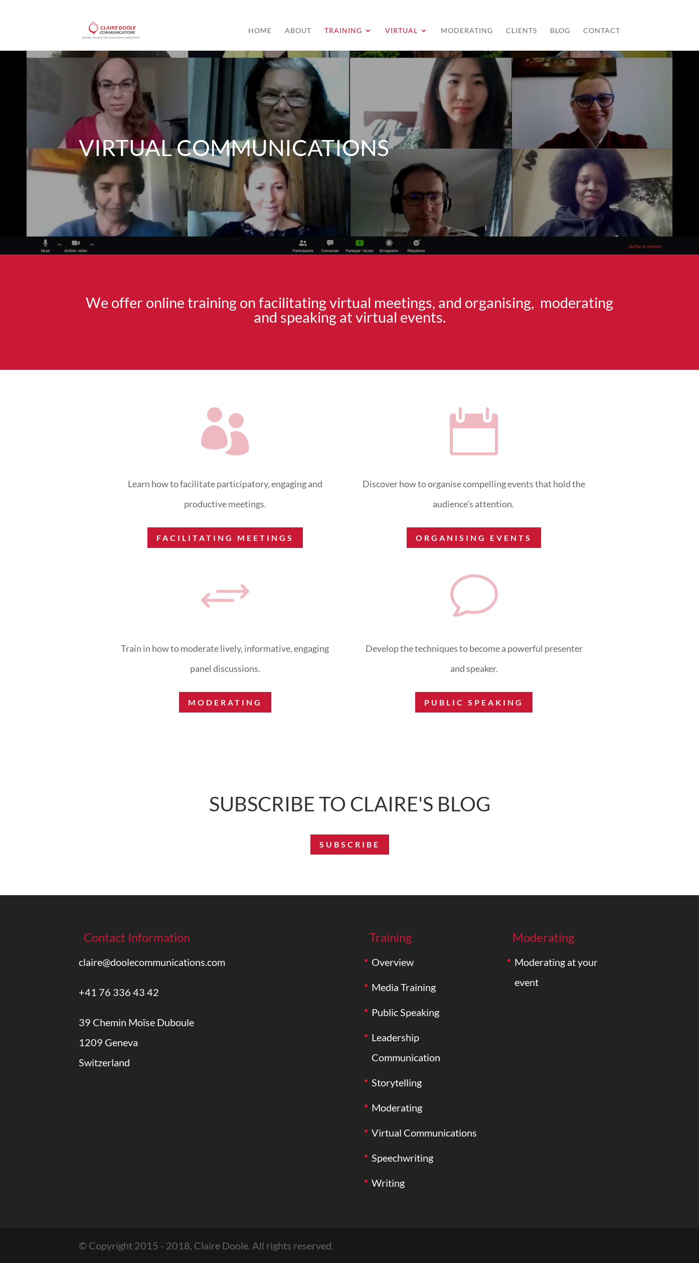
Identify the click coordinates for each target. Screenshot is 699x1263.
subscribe (349, 844)
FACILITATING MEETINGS (225, 537)
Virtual (401, 31)
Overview (393, 962)
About (298, 31)
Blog (560, 31)
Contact (601, 31)
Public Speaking (405, 1012)
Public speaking (473, 702)
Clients (521, 31)
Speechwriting (402, 1158)
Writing (388, 1183)
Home (260, 31)
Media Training (404, 987)
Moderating (467, 31)
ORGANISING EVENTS (474, 537)
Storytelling (397, 1082)
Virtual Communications (424, 1133)
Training (343, 31)
